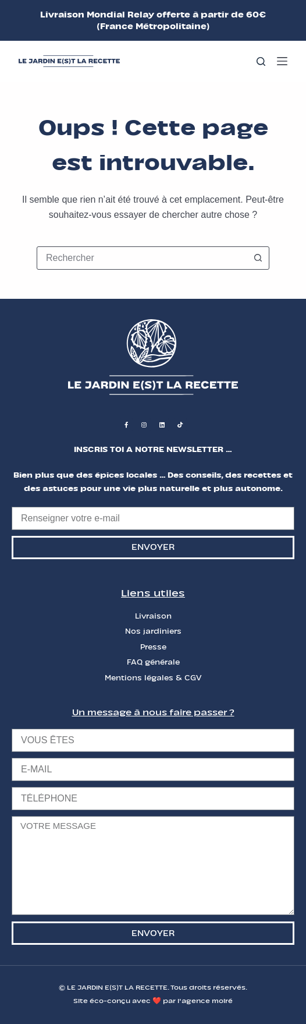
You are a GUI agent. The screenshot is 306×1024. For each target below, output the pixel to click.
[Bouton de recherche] (258, 258)
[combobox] (142, 258)
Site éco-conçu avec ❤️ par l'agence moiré (153, 1001)
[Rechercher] (261, 61)
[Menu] (282, 61)
